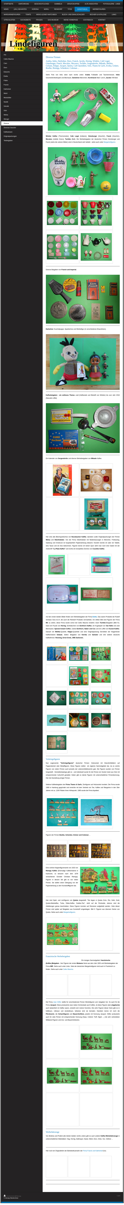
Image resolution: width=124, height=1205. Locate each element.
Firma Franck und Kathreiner (93, 1151)
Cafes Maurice (68, 969)
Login (118, 1195)
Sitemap (18, 1196)
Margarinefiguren (109, 142)
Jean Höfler (57, 1002)
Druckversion (9, 1196)
